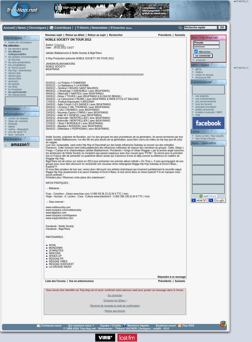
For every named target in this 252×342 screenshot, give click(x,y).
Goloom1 (59, 45)
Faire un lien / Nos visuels (209, 136)
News (21, 28)
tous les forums (203, 104)
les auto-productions (19, 62)
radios (11, 129)
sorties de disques (18, 118)
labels (11, 126)
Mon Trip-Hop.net (204, 37)
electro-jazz (14, 76)
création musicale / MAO (208, 112)
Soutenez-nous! (166, 325)
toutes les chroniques (20, 42)
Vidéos (199, 72)
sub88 (157, 328)
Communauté (201, 82)
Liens (195, 131)
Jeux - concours (203, 143)
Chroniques (37, 28)
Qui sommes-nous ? (81, 325)
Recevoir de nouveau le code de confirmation (115, 305)
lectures (19, 134)
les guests (13, 84)
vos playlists (202, 96)
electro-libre (14, 78)
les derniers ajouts (18, 48)
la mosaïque (15, 89)
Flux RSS (188, 325)
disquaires (23, 129)
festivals (12, 124)
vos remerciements (205, 101)
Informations (14, 114)
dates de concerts (18, 121)
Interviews (12, 109)
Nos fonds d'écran (205, 138)
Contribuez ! (63, 28)
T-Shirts (83, 28)
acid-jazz (13, 81)
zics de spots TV (17, 132)
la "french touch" (17, 67)
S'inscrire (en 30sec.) (114, 300)
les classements (17, 94)
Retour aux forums (115, 311)
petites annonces (204, 109)
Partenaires (13, 139)
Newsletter (100, 28)
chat (197, 115)
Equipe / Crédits (110, 325)
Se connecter (115, 295)
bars (10, 134)
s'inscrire (200, 60)
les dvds (12, 86)
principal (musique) (205, 107)
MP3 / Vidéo (200, 65)
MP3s (198, 69)
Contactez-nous (51, 325)
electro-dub (14, 73)
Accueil (9, 28)
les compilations (17, 65)
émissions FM (203, 77)
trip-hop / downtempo (20, 70)
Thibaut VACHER (126, 328)
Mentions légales (138, 325)
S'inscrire (117, 28)
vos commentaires (205, 98)
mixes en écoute (204, 75)
